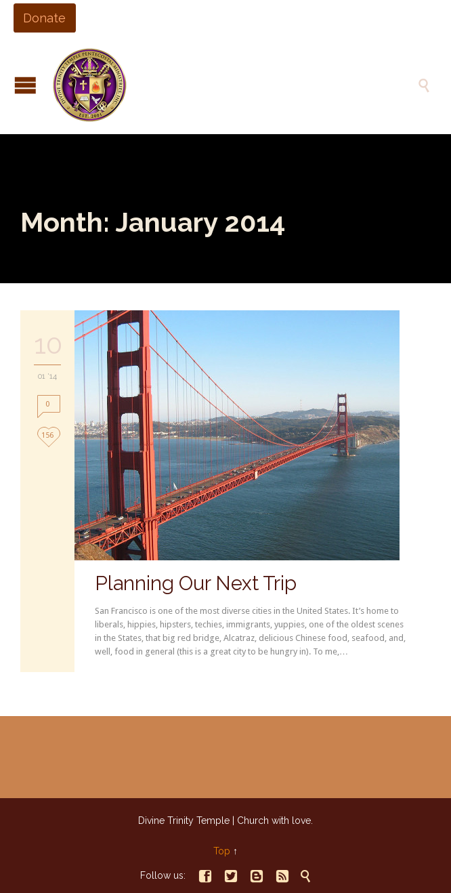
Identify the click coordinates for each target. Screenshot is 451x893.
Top (221, 851)
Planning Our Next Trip (196, 583)
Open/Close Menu (25, 85)
